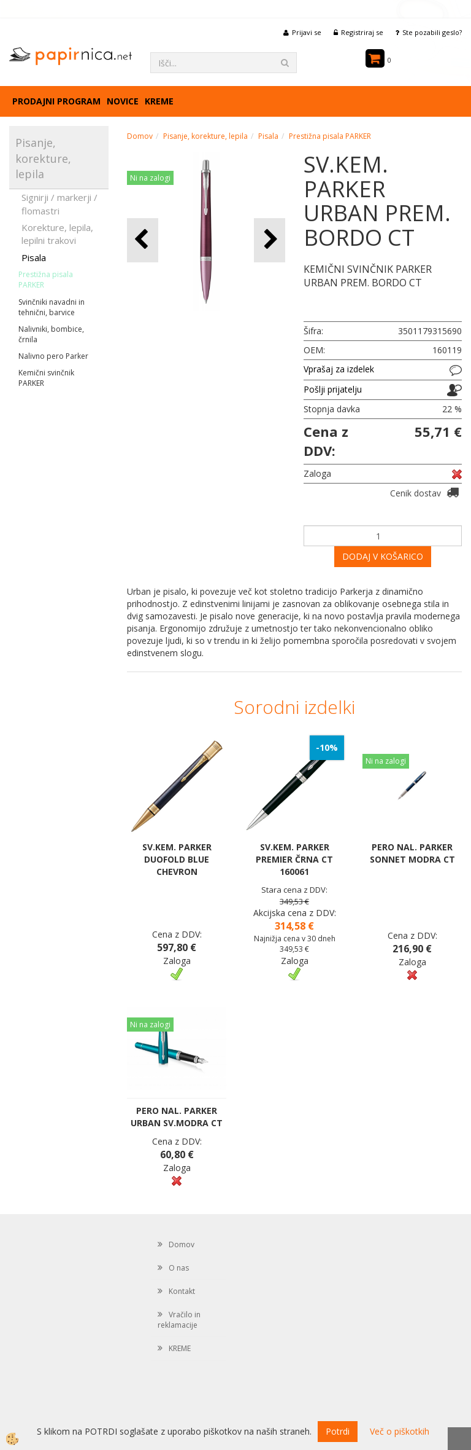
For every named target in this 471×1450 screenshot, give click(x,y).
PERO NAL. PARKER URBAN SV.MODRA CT (177, 1117)
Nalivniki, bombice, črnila (51, 334)
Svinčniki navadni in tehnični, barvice (51, 307)
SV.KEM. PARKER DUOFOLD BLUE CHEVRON (177, 859)
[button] (269, 240)
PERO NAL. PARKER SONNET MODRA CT (412, 853)
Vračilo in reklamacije (179, 1319)
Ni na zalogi (150, 178)
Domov (140, 136)
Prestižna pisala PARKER (45, 279)
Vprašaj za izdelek (339, 369)
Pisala (33, 257)
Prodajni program (56, 101)
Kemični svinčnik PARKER (46, 377)
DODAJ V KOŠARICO (382, 556)
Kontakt (182, 1291)
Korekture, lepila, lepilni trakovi (57, 233)
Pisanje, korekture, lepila (205, 136)
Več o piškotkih (399, 1431)
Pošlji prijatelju (333, 389)
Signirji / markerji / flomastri (59, 203)
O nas (179, 1268)
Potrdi (338, 1431)
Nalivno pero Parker (53, 356)
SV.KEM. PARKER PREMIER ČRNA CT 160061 (294, 859)
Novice (123, 101)
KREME (159, 101)
